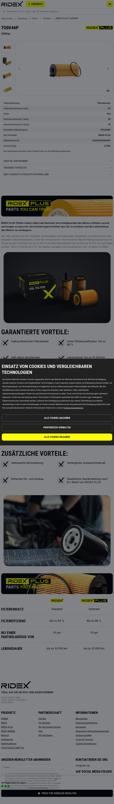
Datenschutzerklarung (73, 408)
